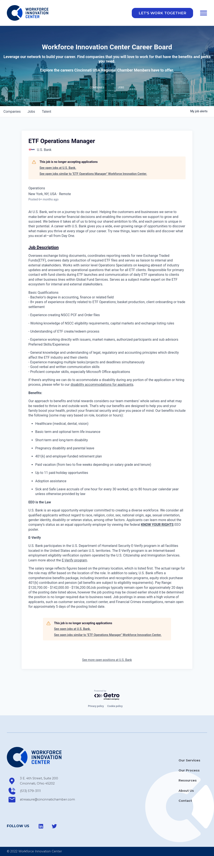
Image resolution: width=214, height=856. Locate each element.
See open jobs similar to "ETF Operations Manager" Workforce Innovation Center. (93, 174)
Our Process (189, 770)
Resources (188, 781)
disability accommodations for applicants (101, 385)
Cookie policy (115, 706)
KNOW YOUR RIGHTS (157, 525)
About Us (186, 791)
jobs (31, 112)
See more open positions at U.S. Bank (107, 660)
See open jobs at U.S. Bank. (58, 168)
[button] (162, 13)
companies (12, 112)
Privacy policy (96, 706)
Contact (185, 801)
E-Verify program (74, 560)
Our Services (189, 760)
